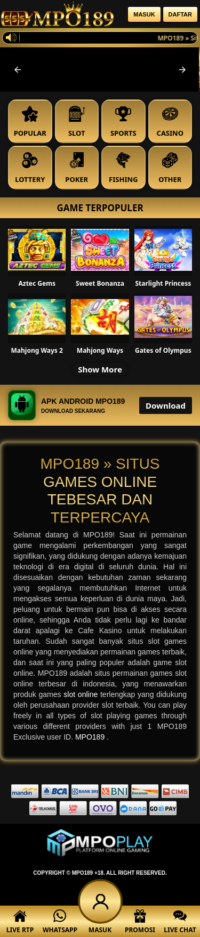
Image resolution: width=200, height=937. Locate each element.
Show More (100, 369)
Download (166, 405)
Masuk (144, 14)
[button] (18, 70)
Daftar (180, 14)
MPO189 (91, 737)
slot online (81, 694)
